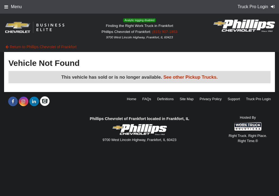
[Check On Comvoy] (45, 101)
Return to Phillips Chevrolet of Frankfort (40, 47)
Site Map (187, 99)
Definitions (165, 99)
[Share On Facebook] (13, 101)
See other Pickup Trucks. (190, 77)
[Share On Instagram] (23, 101)
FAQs (146, 99)
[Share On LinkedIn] (34, 101)
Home (131, 99)
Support (234, 99)
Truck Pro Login (258, 99)
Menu (13, 6)
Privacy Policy (211, 99)
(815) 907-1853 (164, 32)
